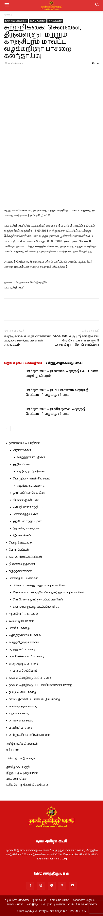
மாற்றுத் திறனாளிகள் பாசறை (29, 735)
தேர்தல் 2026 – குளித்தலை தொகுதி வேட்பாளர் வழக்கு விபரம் (55, 411)
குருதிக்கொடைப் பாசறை (26, 656)
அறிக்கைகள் (22, 450)
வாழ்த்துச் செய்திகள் (31, 457)
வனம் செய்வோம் (25, 671)
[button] (97, 5)
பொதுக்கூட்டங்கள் (21, 543)
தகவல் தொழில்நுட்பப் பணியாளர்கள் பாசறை (40, 685)
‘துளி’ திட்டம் (39, 900)
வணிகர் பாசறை (20, 728)
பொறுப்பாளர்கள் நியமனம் (31, 478)
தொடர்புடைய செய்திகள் (23, 363)
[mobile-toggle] (6, 5)
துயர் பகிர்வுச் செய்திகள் (29, 493)
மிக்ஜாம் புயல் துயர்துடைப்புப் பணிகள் (39, 585)
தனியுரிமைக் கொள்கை (82, 904)
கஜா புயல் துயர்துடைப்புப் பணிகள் (36, 607)
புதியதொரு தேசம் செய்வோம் (27, 785)
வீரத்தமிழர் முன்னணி (24, 642)
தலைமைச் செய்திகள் (15, 21)
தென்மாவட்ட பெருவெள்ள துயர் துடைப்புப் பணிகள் (49, 592)
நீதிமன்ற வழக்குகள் (27, 528)
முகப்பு (8, 15)
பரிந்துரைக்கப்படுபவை (64, 363)
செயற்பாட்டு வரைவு (22, 758)
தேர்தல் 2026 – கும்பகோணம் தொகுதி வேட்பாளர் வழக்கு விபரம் (57, 392)
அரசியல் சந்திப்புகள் (27, 521)
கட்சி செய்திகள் (37, 21)
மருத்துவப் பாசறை (22, 649)
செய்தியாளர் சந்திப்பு (28, 507)
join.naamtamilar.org (55, 858)
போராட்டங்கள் (19, 550)
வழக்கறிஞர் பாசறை (23, 706)
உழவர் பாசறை (19, 713)
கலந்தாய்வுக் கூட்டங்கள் (25, 557)
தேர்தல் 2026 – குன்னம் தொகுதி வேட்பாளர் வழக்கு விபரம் (62, 373)
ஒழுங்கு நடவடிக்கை (30, 486)
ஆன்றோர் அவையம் (23, 614)
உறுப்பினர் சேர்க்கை (17, 900)
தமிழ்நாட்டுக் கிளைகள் (22, 744)
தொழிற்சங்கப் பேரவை (25, 635)
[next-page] (12, 428)
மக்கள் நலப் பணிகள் (23, 578)
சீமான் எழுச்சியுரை (26, 500)
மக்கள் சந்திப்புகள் (25, 514)
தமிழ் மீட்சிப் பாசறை (23, 692)
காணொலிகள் (16, 779)
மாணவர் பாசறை (21, 720)
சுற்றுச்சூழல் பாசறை (23, 664)
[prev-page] (6, 428)
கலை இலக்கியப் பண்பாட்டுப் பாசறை (34, 699)
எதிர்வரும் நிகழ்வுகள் (31, 471)
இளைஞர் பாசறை (21, 621)
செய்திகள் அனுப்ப (84, 900)
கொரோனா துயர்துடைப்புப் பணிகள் (38, 599)
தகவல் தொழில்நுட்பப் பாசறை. (30, 678)
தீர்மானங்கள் (22, 535)
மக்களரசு (12, 750)
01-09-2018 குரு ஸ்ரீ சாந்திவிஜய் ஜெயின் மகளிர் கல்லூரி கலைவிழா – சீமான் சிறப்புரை (76, 340)
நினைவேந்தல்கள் (22, 564)
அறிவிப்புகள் (55, 21)
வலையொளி (15, 904)
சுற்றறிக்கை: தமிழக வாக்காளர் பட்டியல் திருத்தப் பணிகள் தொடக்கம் (27, 340)
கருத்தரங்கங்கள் (20, 571)
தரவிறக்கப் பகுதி (18, 767)
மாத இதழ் (32, 904)
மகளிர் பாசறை (19, 628)
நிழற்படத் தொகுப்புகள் (22, 773)
